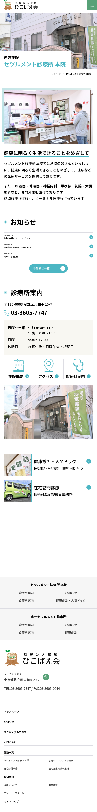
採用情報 (10, 772)
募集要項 (55, 782)
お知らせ (71, 578)
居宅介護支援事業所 (62, 763)
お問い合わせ (13, 732)
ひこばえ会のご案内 (18, 720)
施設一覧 (10, 744)
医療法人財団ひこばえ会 (21, 7)
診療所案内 (26, 578)
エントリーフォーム (17, 791)
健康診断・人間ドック (71, 585)
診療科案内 (26, 585)
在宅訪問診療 (13, 763)
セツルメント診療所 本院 (48, 570)
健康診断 (71, 617)
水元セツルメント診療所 (48, 601)
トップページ (13, 697)
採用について (13, 782)
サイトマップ (13, 800)
